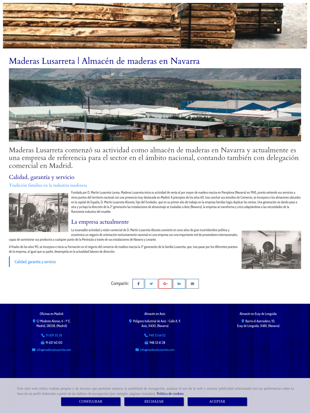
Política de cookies (170, 394)
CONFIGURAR (90, 402)
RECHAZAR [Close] (154, 402)
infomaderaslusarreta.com (54, 350)
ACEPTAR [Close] (217, 402)
